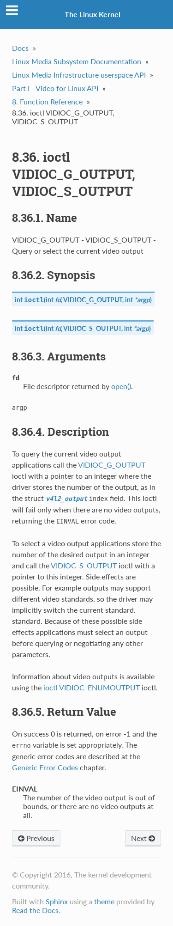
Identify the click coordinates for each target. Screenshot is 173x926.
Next (143, 838)
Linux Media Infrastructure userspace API (79, 74)
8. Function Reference (47, 101)
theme (104, 901)
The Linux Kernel (92, 14)
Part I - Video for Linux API (55, 88)
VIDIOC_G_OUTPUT (92, 300)
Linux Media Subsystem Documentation (76, 61)
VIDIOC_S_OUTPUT (92, 328)
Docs (20, 47)
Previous (36, 838)
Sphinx (57, 901)
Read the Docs (35, 910)
